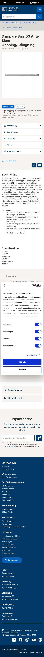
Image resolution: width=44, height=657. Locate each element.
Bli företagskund (12, 560)
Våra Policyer (7, 542)
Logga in (35, 3)
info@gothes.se (9, 477)
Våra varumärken (8, 500)
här (38, 446)
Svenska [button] (20, 2)
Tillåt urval (22, 370)
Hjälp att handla (10, 161)
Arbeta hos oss (7, 486)
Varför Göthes (7, 497)
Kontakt (6, 3)
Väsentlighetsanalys (9, 547)
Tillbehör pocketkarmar (14, 28)
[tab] (22, 390)
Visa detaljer (32, 355)
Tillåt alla (22, 362)
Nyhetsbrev (6, 494)
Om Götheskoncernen (13, 482)
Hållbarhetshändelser (10, 539)
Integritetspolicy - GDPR (11, 536)
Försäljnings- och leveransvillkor (14, 527)
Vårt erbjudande (8, 489)
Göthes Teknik (7, 512)
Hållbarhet (7, 532)
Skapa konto (8, 107)
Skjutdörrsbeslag (29, 23)
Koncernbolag (9, 505)
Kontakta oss (8, 517)
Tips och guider (8, 521)
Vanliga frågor (7, 524)
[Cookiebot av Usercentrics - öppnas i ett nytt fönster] (31, 285)
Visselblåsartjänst (8, 553)
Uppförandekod (8, 544)
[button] (39, 9)
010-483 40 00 (9, 474)
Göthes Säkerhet (8, 509)
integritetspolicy (10, 446)
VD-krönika (6, 550)
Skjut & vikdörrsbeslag (10, 23)
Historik (4, 491)
